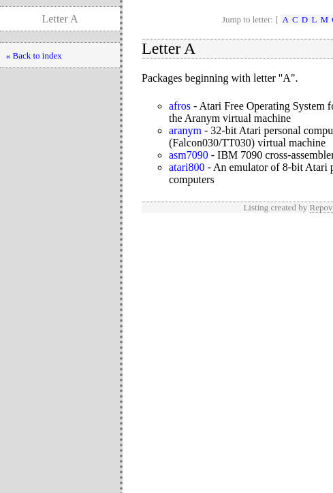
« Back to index (34, 55)
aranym (185, 130)
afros (180, 106)
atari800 (186, 167)
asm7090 (188, 155)
